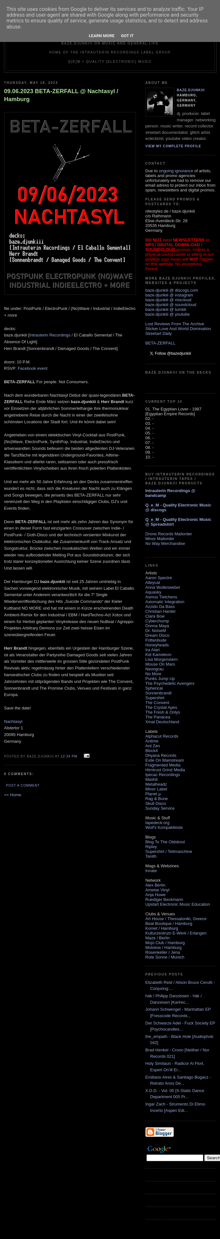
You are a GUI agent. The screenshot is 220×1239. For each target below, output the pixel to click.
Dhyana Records (161, 755)
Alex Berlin (155, 885)
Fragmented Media (162, 765)
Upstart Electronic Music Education (177, 904)
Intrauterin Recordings (49, 335)
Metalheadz (156, 784)
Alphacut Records (162, 736)
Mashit (151, 779)
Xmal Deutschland (162, 721)
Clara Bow (155, 616)
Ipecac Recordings (162, 774)
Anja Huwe (155, 894)
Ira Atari (152, 649)
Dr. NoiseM (155, 630)
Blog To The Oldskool (165, 841)
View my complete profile (173, 146)
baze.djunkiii (191, 90)
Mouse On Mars (160, 664)
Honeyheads (157, 645)
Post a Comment (23, 785)
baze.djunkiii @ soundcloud (170, 304)
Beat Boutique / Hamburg (168, 923)
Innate (151, 870)
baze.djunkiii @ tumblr (166, 309)
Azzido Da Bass (160, 606)
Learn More (102, 35)
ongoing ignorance (176, 170)
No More (153, 673)
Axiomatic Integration (164, 601)
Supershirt (154, 697)
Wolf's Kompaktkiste (164, 827)
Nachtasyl (13, 721)
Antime (151, 741)
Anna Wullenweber (162, 587)
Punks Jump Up (160, 678)
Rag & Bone (156, 798)
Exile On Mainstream (164, 760)
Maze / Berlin (157, 937)
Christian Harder (160, 611)
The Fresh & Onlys (162, 712)
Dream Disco (157, 635)
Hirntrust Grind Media (165, 769)
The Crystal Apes (161, 707)
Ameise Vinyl (157, 889)
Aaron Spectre (158, 577)
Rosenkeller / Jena (162, 952)
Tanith (151, 856)
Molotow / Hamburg (163, 947)
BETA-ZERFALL (160, 343)
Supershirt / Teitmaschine (168, 851)
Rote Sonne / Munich (164, 957)
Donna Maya (157, 625)
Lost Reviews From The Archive (174, 323)
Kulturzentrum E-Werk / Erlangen (176, 933)
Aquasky (153, 592)
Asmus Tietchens (161, 597)
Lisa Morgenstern (161, 659)
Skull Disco (155, 803)
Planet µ (153, 793)
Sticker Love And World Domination (178, 328)
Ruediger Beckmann (164, 899)
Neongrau (154, 669)
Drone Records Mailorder (168, 533)
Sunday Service (160, 808)
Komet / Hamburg (161, 928)
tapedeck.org (157, 822)
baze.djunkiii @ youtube (167, 314)
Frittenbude (156, 640)
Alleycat (152, 582)
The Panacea (157, 717)
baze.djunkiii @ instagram (169, 295)
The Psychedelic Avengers (170, 683)
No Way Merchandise (165, 543)
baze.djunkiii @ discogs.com (171, 290)
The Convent (157, 702)
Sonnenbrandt (158, 693)
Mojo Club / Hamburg (165, 942)
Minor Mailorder (159, 538)
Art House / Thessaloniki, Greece (176, 918)
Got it (127, 35)
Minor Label (156, 789)
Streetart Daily (158, 333)
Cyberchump (157, 621)
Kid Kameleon (158, 654)
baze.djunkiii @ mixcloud (168, 299)
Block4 (151, 750)
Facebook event (33, 368)
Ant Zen (152, 745)
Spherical (154, 688)
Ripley (151, 846)
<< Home (12, 794)
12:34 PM (69, 756)
